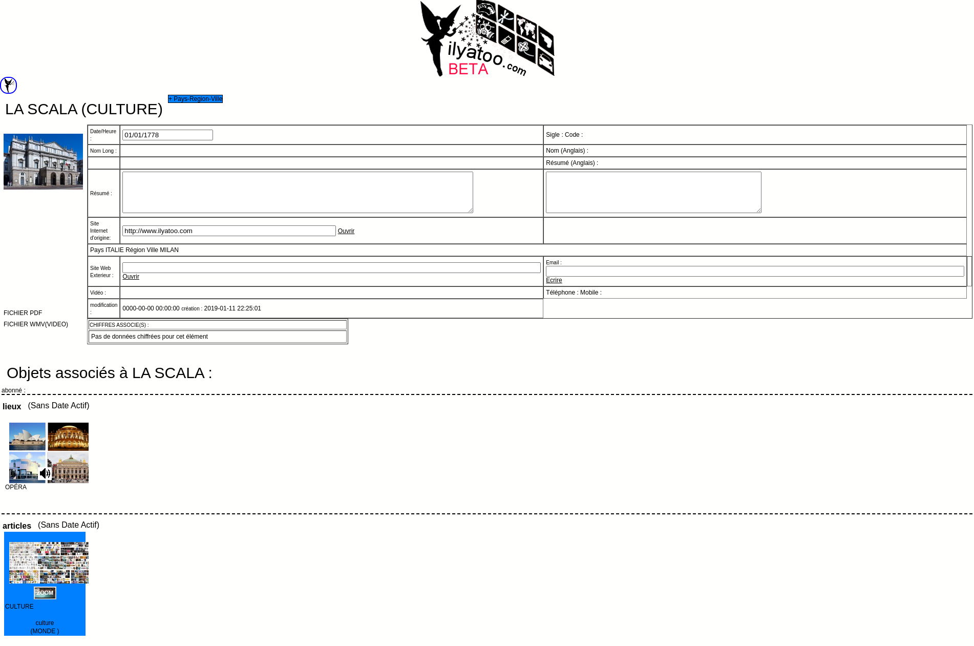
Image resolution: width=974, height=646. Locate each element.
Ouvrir (346, 238)
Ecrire (554, 287)
